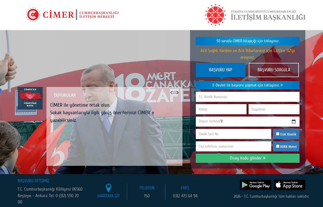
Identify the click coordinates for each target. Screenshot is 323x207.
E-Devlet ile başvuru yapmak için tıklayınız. (247, 85)
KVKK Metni (288, 147)
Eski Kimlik (286, 134)
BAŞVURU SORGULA (274, 70)
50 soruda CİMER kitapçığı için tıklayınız (248, 41)
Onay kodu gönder (247, 158)
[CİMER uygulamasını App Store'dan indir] (289, 185)
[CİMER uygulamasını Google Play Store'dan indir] (256, 185)
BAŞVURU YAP (220, 70)
